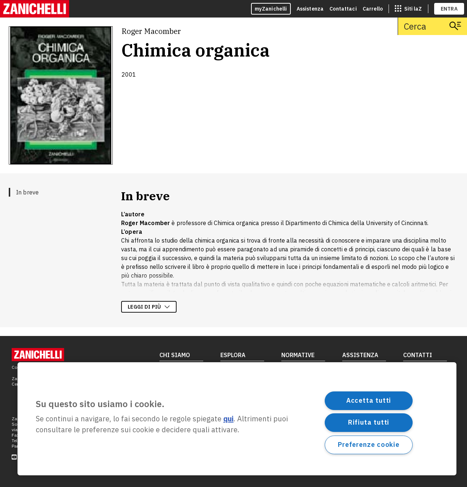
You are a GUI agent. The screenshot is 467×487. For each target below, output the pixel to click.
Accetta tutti (368, 400)
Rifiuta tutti (369, 422)
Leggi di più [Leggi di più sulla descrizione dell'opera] (149, 307)
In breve (27, 192)
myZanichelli (271, 8)
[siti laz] (408, 8)
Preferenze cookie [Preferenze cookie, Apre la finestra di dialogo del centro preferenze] (369, 444)
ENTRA (449, 8)
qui (228, 419)
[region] (237, 418)
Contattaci (343, 8)
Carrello (373, 8)
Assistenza (310, 8)
